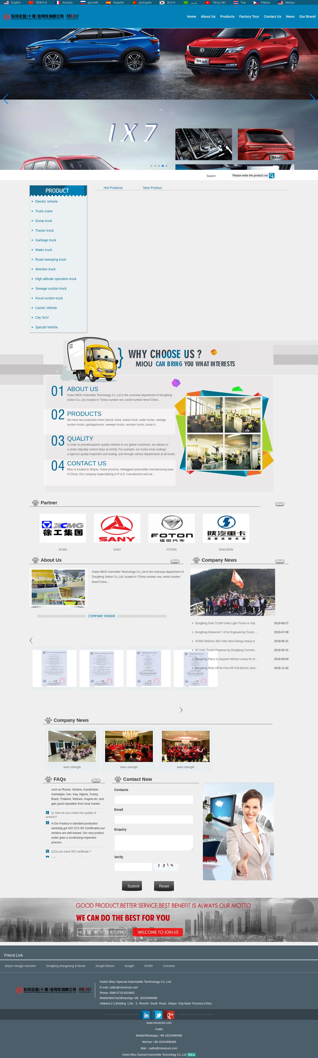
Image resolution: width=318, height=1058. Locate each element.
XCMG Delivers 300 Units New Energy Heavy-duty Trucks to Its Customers (227, 641)
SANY (117, 549)
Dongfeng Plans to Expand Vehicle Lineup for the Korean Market (227, 659)
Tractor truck (44, 230)
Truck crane (44, 211)
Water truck (43, 250)
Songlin (129, 966)
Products (227, 16)
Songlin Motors (105, 966)
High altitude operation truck (55, 279)
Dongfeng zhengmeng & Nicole (65, 966)
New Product (152, 188)
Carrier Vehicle (46, 308)
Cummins (169, 966)
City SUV (42, 317)
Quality (80, 438)
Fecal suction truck (49, 298)
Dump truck (43, 221)
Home (191, 16)
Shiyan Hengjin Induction (20, 966)
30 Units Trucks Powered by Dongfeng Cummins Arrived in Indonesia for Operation (227, 650)
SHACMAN (226, 549)
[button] (151, 166)
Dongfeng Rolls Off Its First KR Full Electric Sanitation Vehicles (227, 668)
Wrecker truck (45, 269)
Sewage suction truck (51, 288)
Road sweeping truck (50, 259)
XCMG (63, 549)
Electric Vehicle (46, 201)
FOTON (172, 549)
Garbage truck (45, 240)
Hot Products (113, 188)
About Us (208, 16)
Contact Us (272, 16)
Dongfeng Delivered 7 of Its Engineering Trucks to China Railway (227, 632)
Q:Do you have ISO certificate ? (71, 853)
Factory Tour (249, 16)
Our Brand (307, 16)
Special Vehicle (46, 327)
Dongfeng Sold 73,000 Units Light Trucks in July (225, 623)
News (290, 16)
